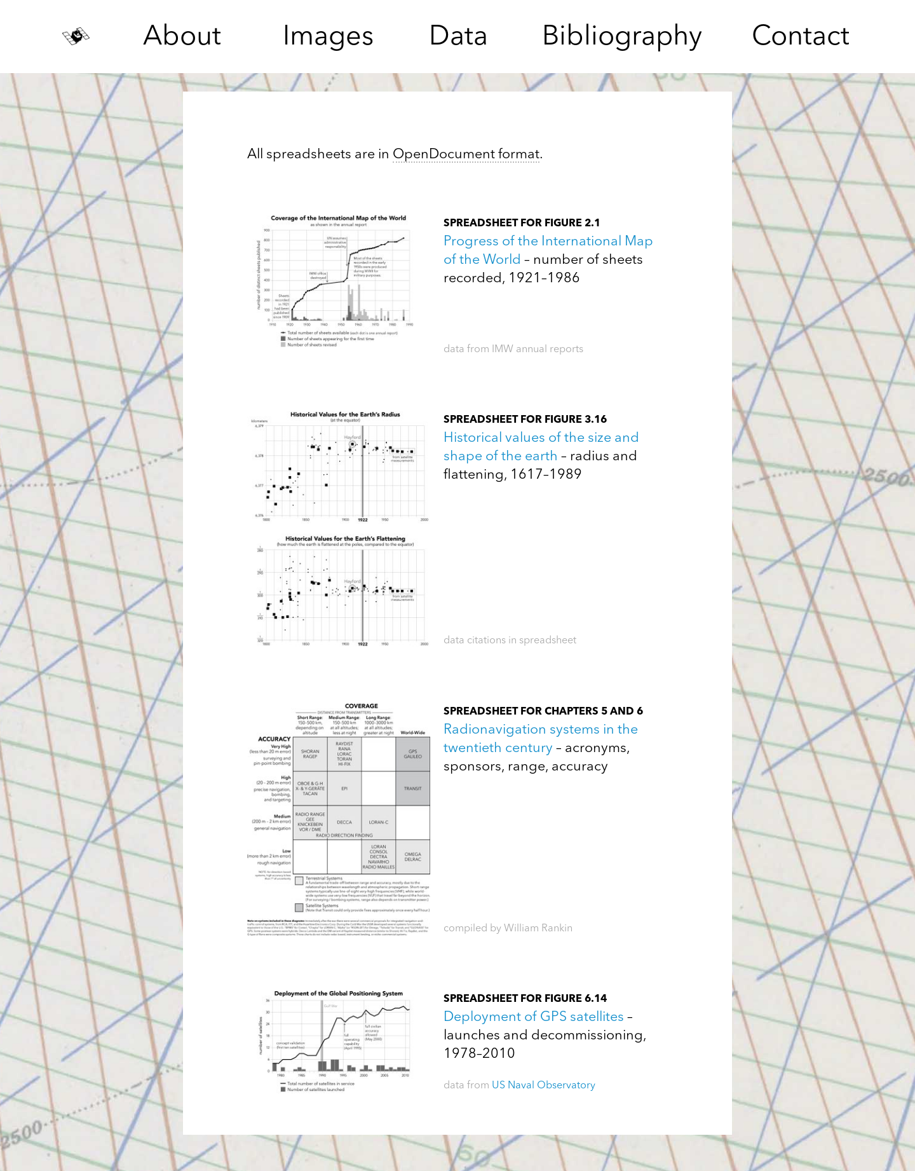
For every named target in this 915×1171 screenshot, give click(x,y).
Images (328, 37)
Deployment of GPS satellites (534, 1017)
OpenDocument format (466, 154)
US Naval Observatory (543, 1086)
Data (458, 37)
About (182, 37)
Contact (801, 37)
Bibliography (622, 37)
